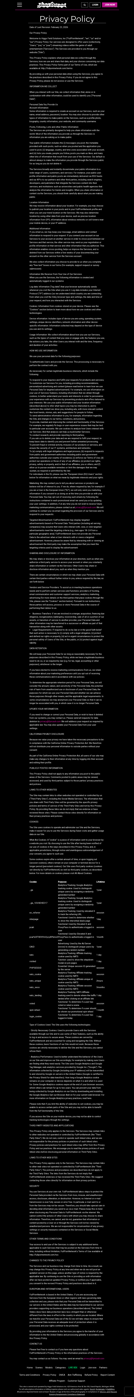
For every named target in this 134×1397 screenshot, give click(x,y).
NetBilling (111, 1389)
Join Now (110, 5)
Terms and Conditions (29, 1375)
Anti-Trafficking (75, 1375)
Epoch (92, 1389)
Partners (103, 1367)
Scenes (39, 1367)
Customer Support (76, 1381)
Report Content (107, 1375)
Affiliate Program (57, 1381)
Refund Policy (91, 1375)
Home (30, 1367)
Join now (92, 1367)
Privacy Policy (49, 1375)
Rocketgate (100, 1389)
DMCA (62, 1375)
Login (95, 5)
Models (49, 1367)
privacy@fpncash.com (85, 507)
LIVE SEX (72, 1367)
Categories (60, 1367)
